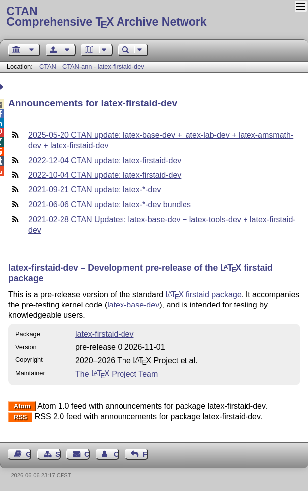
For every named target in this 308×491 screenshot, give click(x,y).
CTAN (47, 66)
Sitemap (58, 454)
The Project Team (116, 373)
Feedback (145, 454)
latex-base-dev (133, 305)
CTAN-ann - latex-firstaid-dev (103, 66)
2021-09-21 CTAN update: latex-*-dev (94, 189)
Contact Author (116, 454)
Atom (22, 406)
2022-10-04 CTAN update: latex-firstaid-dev (104, 175)
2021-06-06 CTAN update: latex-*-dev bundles (109, 204)
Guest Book (28, 454)
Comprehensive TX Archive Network (153, 17)
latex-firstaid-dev (104, 334)
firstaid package (204, 294)
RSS (20, 417)
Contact (87, 454)
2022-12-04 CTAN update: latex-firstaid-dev (104, 160)
